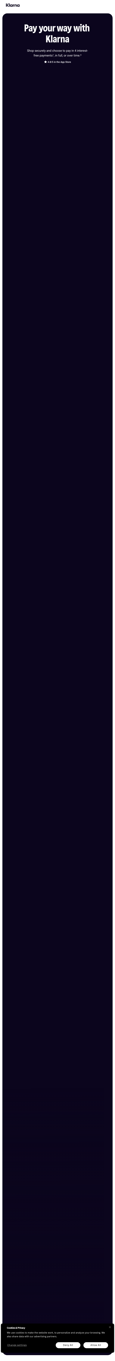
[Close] (110, 1327)
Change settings (17, 1345)
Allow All (95, 1345)
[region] (57, 1338)
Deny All (68, 1345)
